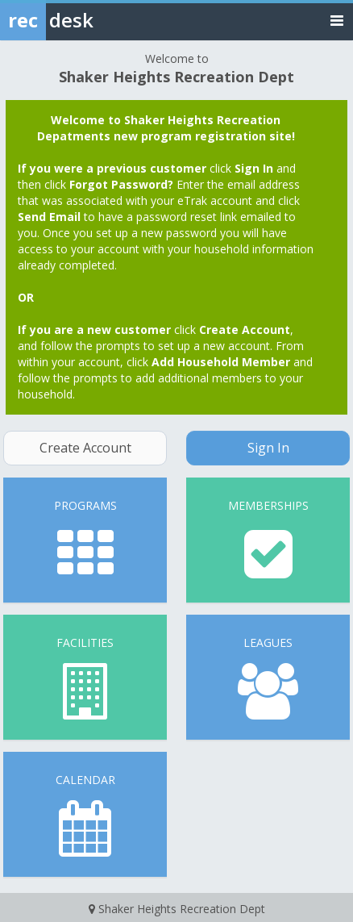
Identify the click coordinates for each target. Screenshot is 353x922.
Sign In (268, 448)
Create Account (85, 448)
